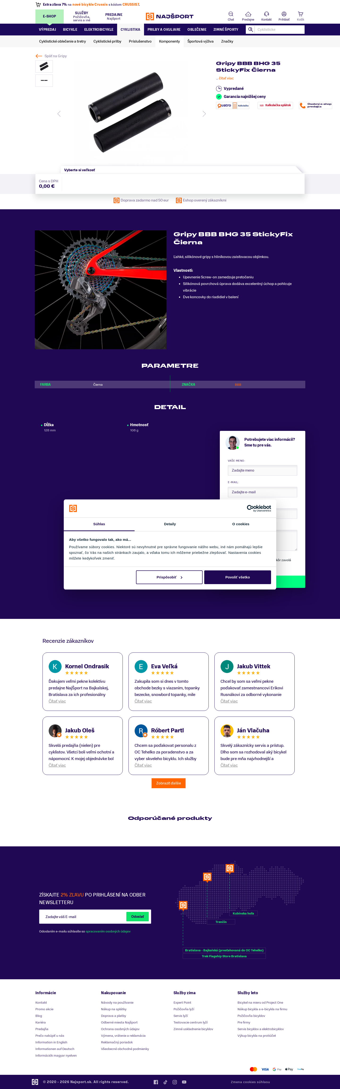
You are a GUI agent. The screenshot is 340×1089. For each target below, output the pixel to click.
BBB (238, 384)
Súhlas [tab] (99, 524)
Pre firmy (244, 1022)
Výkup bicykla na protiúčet (257, 1035)
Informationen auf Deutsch (54, 1049)
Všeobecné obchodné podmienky (125, 1049)
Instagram (175, 1082)
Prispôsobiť (169, 577)
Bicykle (70, 29)
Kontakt (266, 19)
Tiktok (165, 1082)
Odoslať (137, 916)
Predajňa (41, 1029)
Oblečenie (196, 29)
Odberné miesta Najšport (119, 1022)
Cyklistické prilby (107, 41)
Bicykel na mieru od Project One (260, 1002)
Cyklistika (130, 29)
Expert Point (182, 1002)
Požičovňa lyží (184, 1009)
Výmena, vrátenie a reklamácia (123, 1035)
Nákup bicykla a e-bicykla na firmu (262, 1009)
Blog (38, 1016)
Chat (231, 19)
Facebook (156, 1082)
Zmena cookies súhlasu (250, 1082)
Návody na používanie (117, 1002)
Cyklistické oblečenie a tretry (62, 41)
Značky (227, 41)
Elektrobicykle (99, 29)
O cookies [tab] (241, 524)
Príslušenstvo (140, 41)
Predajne (248, 19)
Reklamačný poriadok (117, 1042)
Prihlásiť (284, 19)
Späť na (56, 56)
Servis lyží (181, 1016)
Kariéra (40, 1022)
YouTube (184, 1082)
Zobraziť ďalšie (168, 783)
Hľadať (251, 29)
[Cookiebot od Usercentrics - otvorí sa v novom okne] (250, 508)
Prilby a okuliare (164, 29)
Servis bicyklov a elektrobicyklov (261, 1029)
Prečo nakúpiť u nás (49, 1035)
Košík (300, 19)
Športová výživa (200, 41)
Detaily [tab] (170, 524)
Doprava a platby (113, 1016)
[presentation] (59, 113)
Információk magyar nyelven (56, 1055)
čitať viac (226, 78)
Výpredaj (47, 29)
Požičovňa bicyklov (251, 1016)
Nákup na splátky (114, 1009)
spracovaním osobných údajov (108, 931)
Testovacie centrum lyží (191, 1022)
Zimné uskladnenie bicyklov (193, 1029)
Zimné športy (225, 29)
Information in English (51, 1042)
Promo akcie (44, 1009)
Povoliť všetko (237, 577)
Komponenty (169, 41)
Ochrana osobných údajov (120, 1029)
